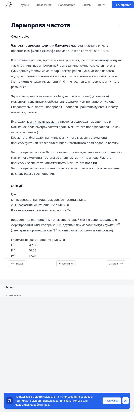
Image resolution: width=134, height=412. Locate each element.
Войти (102, 5)
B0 (95, 163)
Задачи (87, 5)
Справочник (43, 5)
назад (17, 263)
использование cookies (75, 396)
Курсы (25, 5)
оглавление (66, 263)
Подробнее (111, 400)
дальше (116, 263)
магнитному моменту (43, 121)
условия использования (47, 400)
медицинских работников (32, 404)
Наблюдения (66, 5)
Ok (125, 400)
